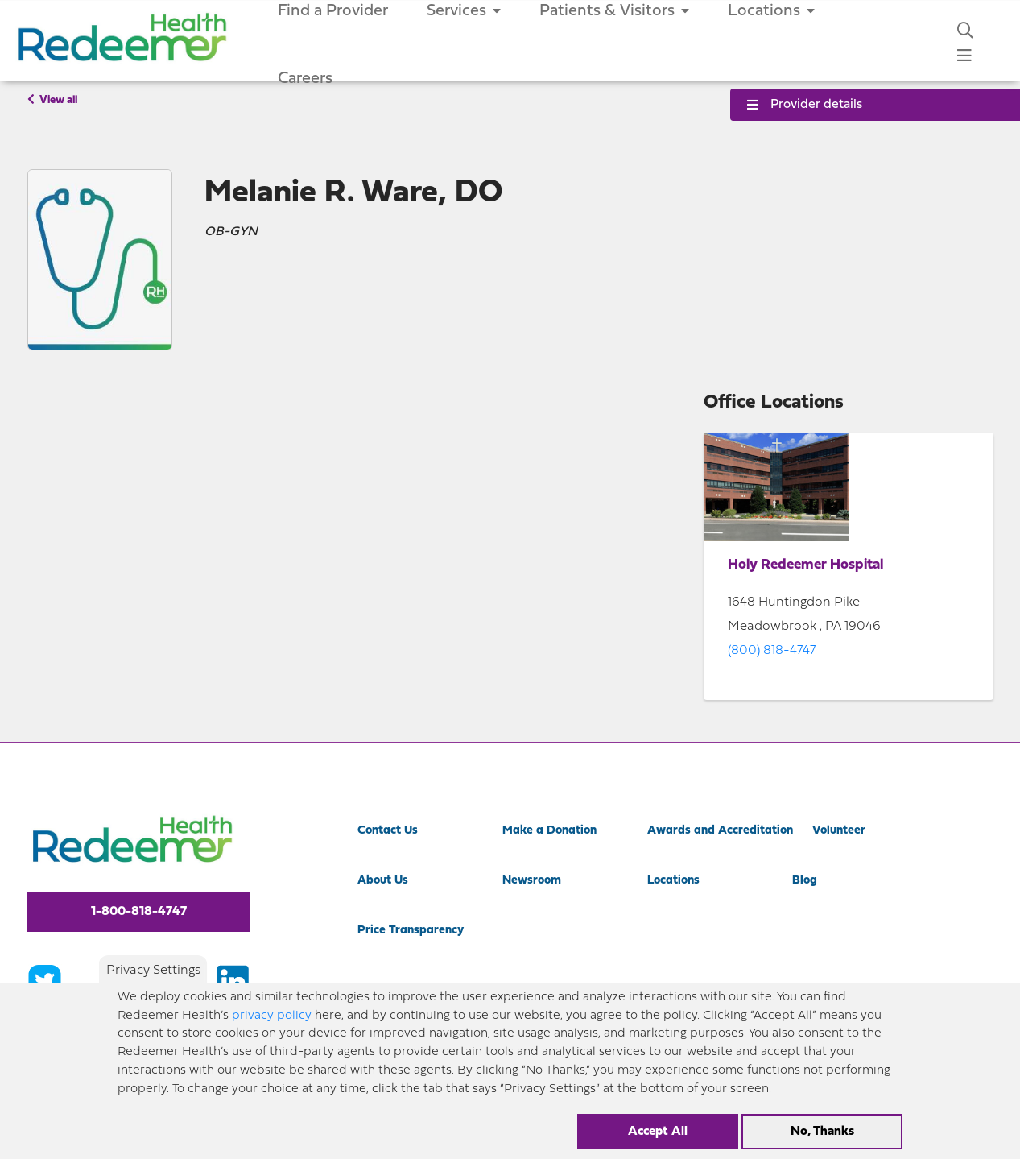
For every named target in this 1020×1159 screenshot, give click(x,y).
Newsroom (531, 881)
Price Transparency (410, 931)
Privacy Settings (153, 970)
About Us (382, 881)
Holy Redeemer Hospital (805, 565)
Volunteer (838, 831)
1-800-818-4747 (139, 911)
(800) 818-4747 (772, 650)
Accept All (658, 1131)
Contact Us (387, 831)
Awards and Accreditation (720, 831)
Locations (673, 881)
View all (52, 99)
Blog (804, 881)
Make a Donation (549, 831)
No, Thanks (822, 1131)
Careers (305, 79)
